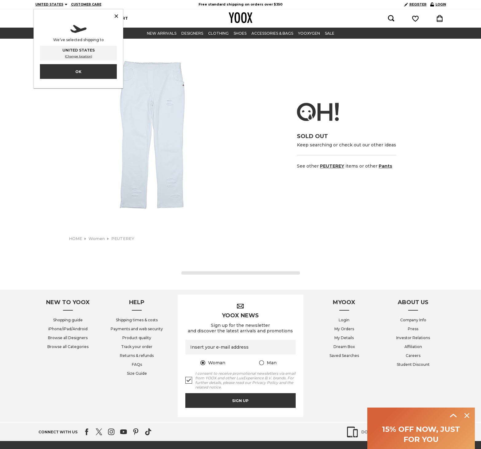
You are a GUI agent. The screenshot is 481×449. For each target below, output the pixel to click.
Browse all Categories (68, 346)
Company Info (413, 320)
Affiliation (413, 346)
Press (413, 329)
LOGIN (438, 4)
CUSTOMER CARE (86, 4)
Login (344, 320)
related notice (208, 387)
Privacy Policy (265, 382)
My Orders (344, 329)
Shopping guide (68, 320)
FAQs (137, 364)
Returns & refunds (137, 355)
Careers (413, 355)
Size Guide (137, 373)
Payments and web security (137, 329)
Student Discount (413, 364)
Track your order (136, 346)
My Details (344, 337)
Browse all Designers (68, 337)
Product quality (136, 337)
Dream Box (344, 346)
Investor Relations (413, 337)
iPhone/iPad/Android (68, 329)
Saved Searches (344, 355)
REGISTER (415, 4)
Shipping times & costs (137, 320)
